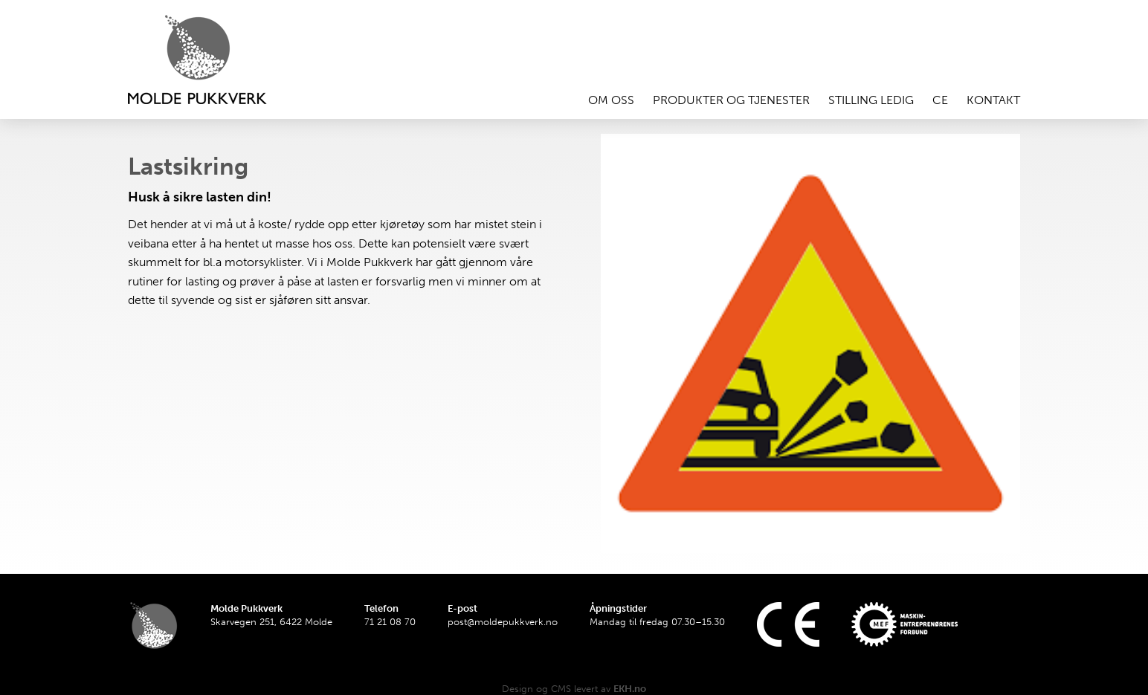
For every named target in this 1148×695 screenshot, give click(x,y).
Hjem (217, 59)
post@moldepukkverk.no (503, 621)
